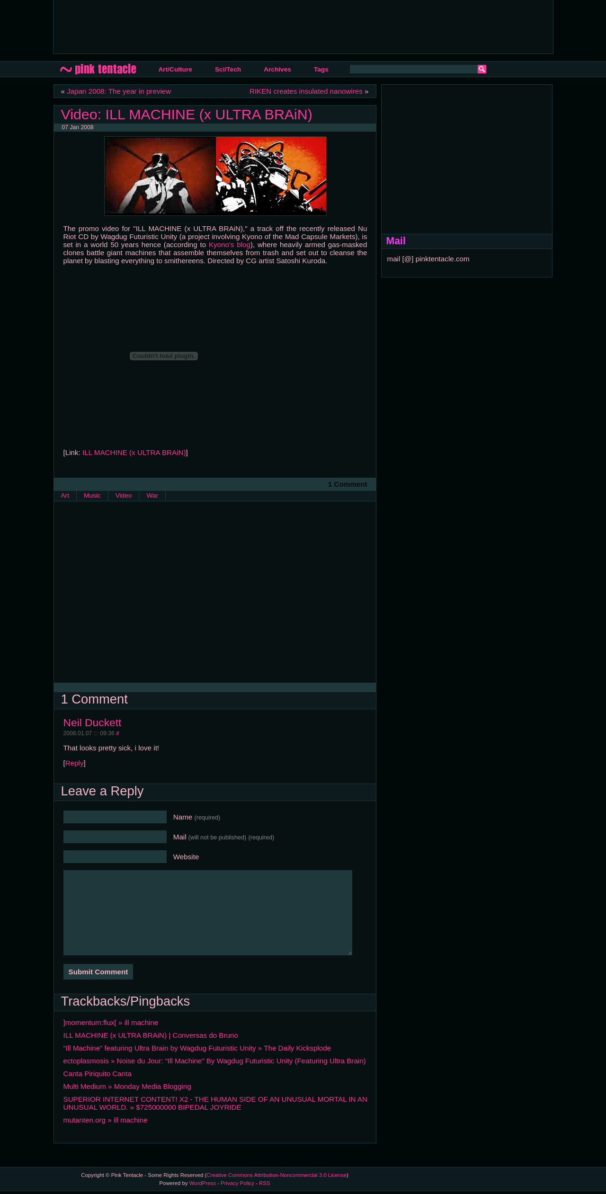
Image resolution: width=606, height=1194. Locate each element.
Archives (277, 69)
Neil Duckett (92, 722)
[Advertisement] (233, 26)
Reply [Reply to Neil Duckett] (74, 763)
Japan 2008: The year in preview (119, 91)
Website (186, 857)
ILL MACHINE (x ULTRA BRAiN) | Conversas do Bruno (150, 1035)
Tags (321, 69)
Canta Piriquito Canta (97, 1073)
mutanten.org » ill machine (105, 1120)
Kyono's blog (229, 245)
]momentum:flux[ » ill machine (111, 1022)
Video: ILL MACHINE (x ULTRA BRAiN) (186, 114)
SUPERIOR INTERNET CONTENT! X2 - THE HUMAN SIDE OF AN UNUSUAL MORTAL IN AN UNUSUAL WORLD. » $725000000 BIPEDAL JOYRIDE (215, 1103)
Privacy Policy (237, 1183)
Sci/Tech (228, 69)
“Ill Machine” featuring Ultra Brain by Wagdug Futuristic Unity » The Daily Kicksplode (197, 1048)
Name (197, 817)
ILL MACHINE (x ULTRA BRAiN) (134, 452)
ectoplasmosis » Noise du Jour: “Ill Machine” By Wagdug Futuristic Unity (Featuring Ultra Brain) (214, 1061)
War (152, 495)
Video (124, 495)
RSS (264, 1183)
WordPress (202, 1183)
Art (65, 495)
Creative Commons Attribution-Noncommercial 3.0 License (276, 1175)
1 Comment (347, 484)
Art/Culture (175, 69)
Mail (224, 837)
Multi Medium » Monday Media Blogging (127, 1086)
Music (92, 495)
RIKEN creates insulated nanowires (306, 91)
